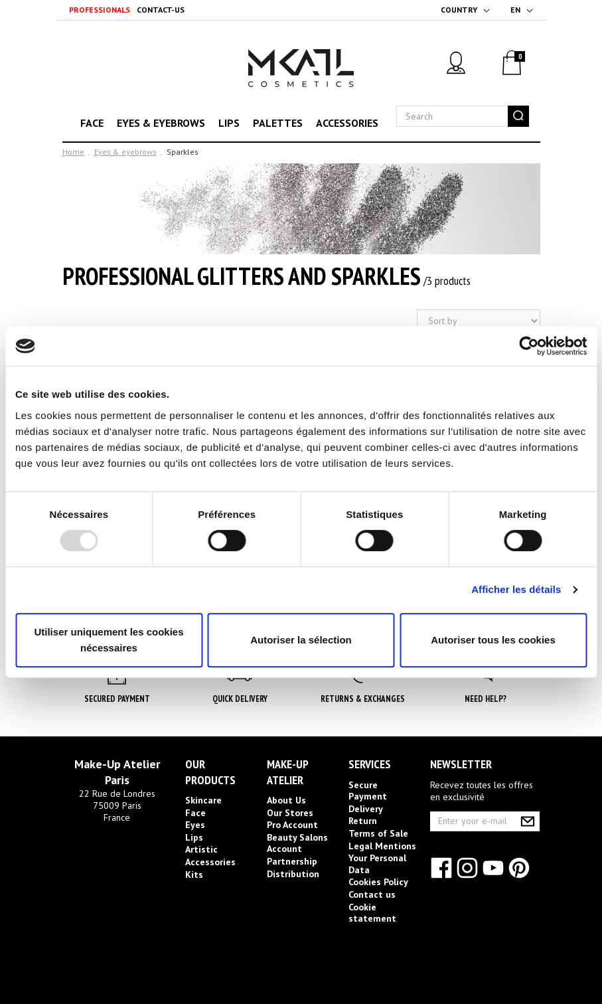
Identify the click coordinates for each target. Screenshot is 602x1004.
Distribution (293, 874)
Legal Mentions (382, 846)
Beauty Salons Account (297, 843)
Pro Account (292, 825)
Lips (229, 122)
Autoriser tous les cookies (493, 639)
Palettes (278, 122)
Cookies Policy (378, 882)
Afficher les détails (516, 589)
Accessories (347, 122)
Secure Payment (367, 791)
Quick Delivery (239, 699)
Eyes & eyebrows (161, 122)
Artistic (201, 849)
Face (92, 122)
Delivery (365, 809)
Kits (194, 874)
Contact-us (161, 10)
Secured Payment (117, 699)
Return (362, 821)
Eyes (195, 825)
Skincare (203, 800)
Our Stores (290, 813)
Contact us (372, 894)
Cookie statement (372, 913)
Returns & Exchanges (363, 699)
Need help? (485, 699)
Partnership (292, 861)
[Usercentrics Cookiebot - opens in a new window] (529, 346)
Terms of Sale (378, 833)
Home (73, 152)
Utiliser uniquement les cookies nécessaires (108, 639)
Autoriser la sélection (301, 639)
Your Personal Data (377, 864)
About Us (286, 800)
